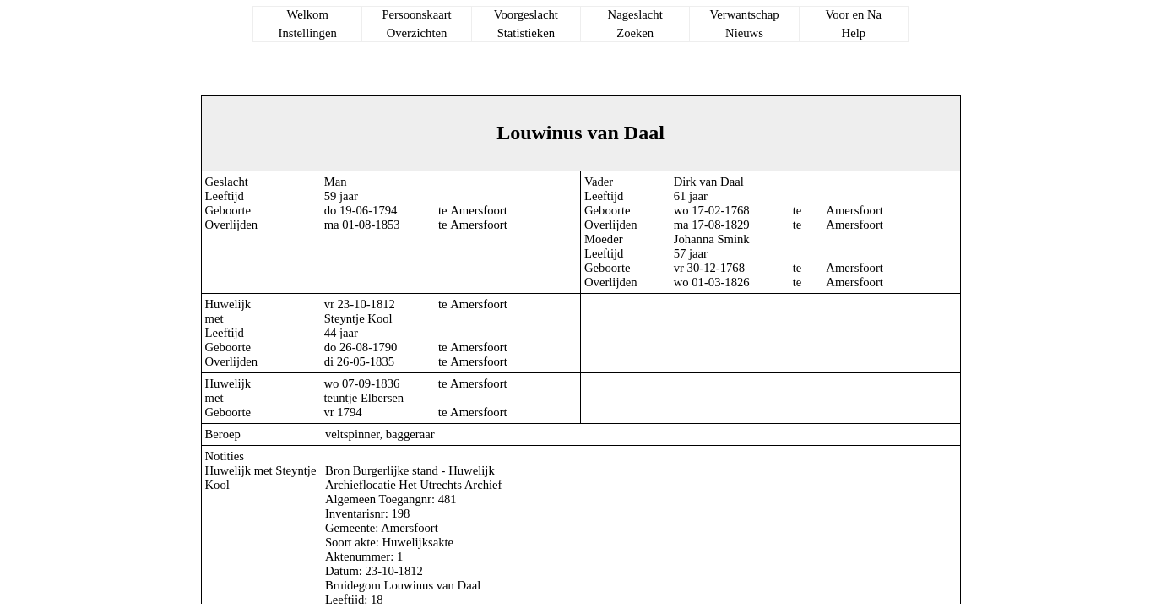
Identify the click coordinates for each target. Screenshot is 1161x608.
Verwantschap (744, 14)
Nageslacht (635, 14)
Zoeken (635, 33)
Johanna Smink (712, 239)
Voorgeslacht (526, 14)
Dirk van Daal (709, 181)
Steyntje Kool (358, 318)
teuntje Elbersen (363, 397)
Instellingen (308, 33)
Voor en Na (854, 14)
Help (854, 33)
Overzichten (417, 33)
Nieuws (744, 33)
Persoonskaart (416, 14)
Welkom (307, 14)
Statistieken (526, 33)
